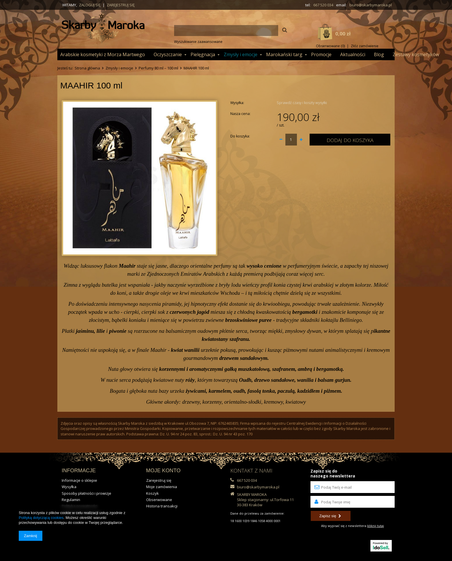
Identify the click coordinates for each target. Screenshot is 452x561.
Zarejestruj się (121, 4)
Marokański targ (284, 54)
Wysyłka (69, 486)
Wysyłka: (237, 102)
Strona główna (87, 68)
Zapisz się (330, 516)
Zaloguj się (90, 4)
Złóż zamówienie (364, 46)
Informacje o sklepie (79, 480)
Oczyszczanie (168, 54)
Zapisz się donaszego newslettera (332, 473)
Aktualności (352, 54)
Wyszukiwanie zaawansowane (198, 41)
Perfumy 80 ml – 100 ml (158, 68)
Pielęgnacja (203, 54)
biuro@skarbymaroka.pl (370, 4)
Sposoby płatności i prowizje (86, 493)
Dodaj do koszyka (350, 140)
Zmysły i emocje (240, 54)
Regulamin (71, 499)
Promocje (321, 54)
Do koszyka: (240, 136)
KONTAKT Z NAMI (251, 470)
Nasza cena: (240, 113)
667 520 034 (323, 4)
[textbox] (226, 30)
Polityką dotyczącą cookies (41, 517)
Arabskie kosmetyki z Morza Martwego (102, 54)
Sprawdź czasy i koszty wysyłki (302, 102)
